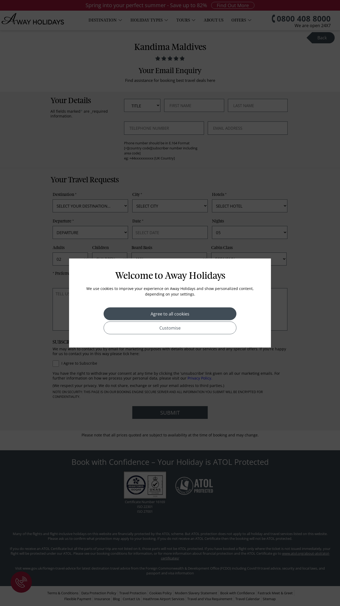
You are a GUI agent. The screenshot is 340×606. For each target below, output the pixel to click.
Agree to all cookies (170, 314)
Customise (170, 328)
